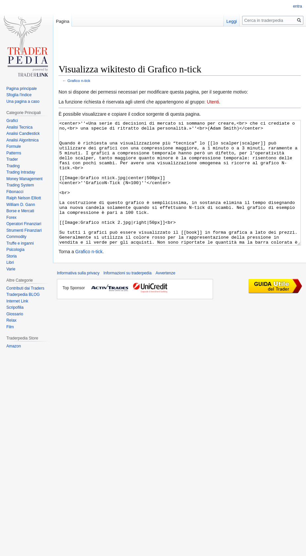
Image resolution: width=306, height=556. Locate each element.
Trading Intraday (20, 172)
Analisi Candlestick (23, 133)
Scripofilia (14, 307)
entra (297, 6)
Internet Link (17, 301)
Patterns (13, 153)
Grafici (12, 120)
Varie (10, 269)
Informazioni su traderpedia (128, 298)
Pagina (62, 21)
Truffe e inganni (20, 243)
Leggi (231, 21)
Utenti (213, 101)
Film (10, 327)
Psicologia (15, 249)
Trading (13, 166)
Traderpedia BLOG (23, 294)
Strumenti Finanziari (24, 230)
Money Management (24, 179)
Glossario (14, 314)
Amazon (13, 346)
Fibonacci (14, 191)
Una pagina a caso (22, 101)
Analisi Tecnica (19, 127)
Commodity (16, 236)
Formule (13, 146)
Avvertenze (165, 298)
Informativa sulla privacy (78, 298)
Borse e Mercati (20, 211)
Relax (11, 320)
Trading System (20, 185)
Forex (11, 217)
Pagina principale (21, 88)
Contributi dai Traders (25, 288)
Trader (12, 159)
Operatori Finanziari (23, 223)
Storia (11, 256)
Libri (10, 262)
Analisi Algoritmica (22, 140)
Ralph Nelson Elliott (23, 198)
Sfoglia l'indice (18, 95)
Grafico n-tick (78, 80)
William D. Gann (20, 204)
